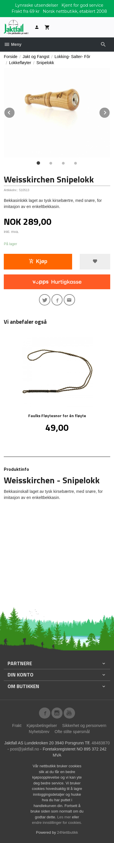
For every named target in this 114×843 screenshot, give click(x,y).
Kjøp (38, 261)
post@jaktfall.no (24, 749)
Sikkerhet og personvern (84, 725)
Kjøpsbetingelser (42, 725)
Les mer (64, 817)
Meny (13, 44)
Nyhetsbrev (39, 731)
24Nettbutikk (67, 832)
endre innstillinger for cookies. (57, 822)
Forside (10, 56)
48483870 (101, 743)
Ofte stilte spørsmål (72, 731)
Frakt (17, 725)
